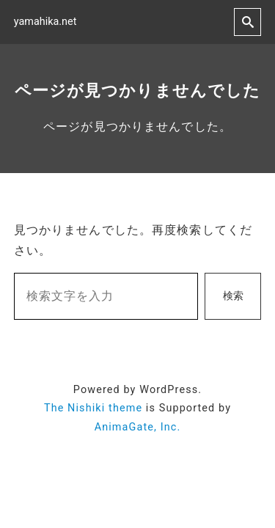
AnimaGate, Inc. (138, 427)
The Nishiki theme (93, 408)
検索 (233, 296)
